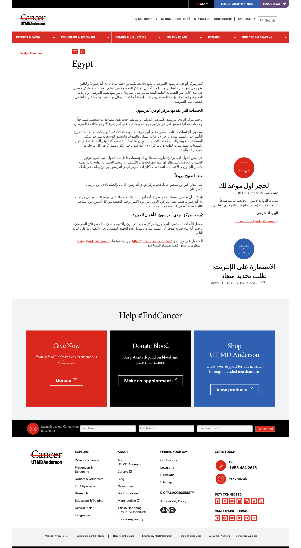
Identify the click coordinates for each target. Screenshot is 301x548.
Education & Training (257, 37)
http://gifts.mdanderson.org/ (152, 241)
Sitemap (166, 445)
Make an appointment (150, 343)
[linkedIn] (246, 464)
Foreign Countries (31, 53)
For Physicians (177, 37)
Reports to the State (123, 498)
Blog (121, 441)
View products (234, 352)
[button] (75, 51)
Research (214, 37)
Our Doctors (223, 19)
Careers (182, 19)
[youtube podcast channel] (232, 480)
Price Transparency (131, 482)
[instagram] (239, 464)
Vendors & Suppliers (246, 498)
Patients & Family (28, 37)
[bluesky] (254, 464)
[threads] (261, 464)
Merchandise (129, 463)
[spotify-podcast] (224, 480)
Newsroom (125, 449)
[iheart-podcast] (246, 480)
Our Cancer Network (219, 498)
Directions (167, 437)
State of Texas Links (191, 498)
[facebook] (217, 464)
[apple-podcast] (217, 480)
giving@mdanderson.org (94, 241)
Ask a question (237, 442)
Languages (244, 19)
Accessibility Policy (173, 464)
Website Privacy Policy (56, 498)
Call (250, 428)
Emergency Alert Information (157, 498)
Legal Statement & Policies (90, 498)
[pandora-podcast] (239, 480)
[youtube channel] (232, 464)
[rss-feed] (254, 480)
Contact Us (202, 19)
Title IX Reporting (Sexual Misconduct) (132, 472)
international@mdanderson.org (256, 152)
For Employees (128, 456)
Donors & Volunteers (130, 37)
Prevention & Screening (78, 37)
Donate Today (274, 3)
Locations (167, 430)
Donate (66, 343)
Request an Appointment (237, 3)
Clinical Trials (142, 19)
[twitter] (224, 464)
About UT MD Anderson (130, 425)
